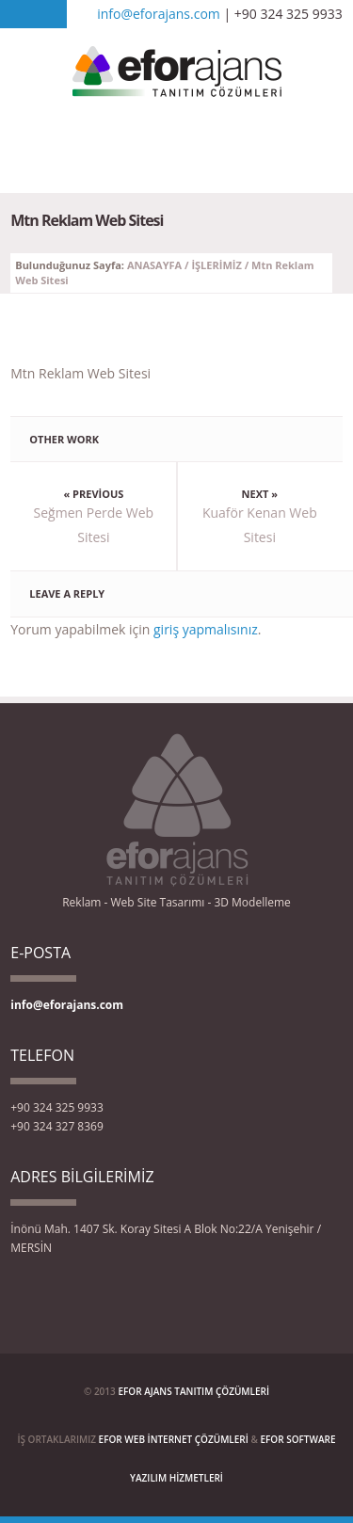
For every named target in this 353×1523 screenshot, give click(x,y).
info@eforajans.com (158, 14)
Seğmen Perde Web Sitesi (94, 525)
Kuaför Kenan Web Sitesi (259, 525)
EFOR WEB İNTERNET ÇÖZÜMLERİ (174, 1439)
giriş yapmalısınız (205, 629)
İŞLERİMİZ (216, 265)
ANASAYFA (154, 265)
